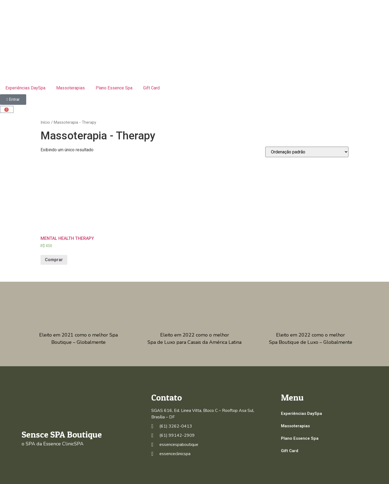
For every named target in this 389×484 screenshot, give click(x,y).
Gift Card (151, 87)
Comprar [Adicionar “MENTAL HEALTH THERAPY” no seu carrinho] (54, 259)
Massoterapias (70, 87)
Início (45, 122)
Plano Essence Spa (114, 87)
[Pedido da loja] (306, 152)
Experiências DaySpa (25, 87)
